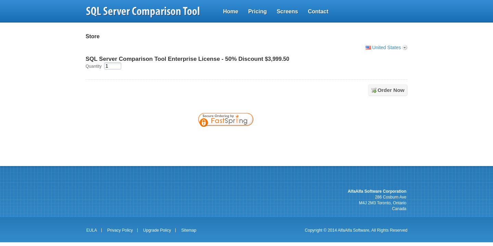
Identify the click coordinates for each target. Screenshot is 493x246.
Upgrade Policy (157, 230)
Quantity (94, 66)
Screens (287, 11)
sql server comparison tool (143, 12)
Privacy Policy (120, 230)
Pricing (257, 11)
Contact (318, 11)
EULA (91, 230)
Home (230, 11)
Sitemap (188, 230)
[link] (276, 138)
